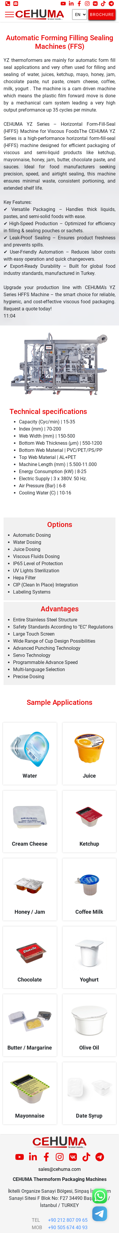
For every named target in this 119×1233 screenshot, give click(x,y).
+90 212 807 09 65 (68, 1220)
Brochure (102, 14)
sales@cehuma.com (59, 1169)
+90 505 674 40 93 (68, 1227)
